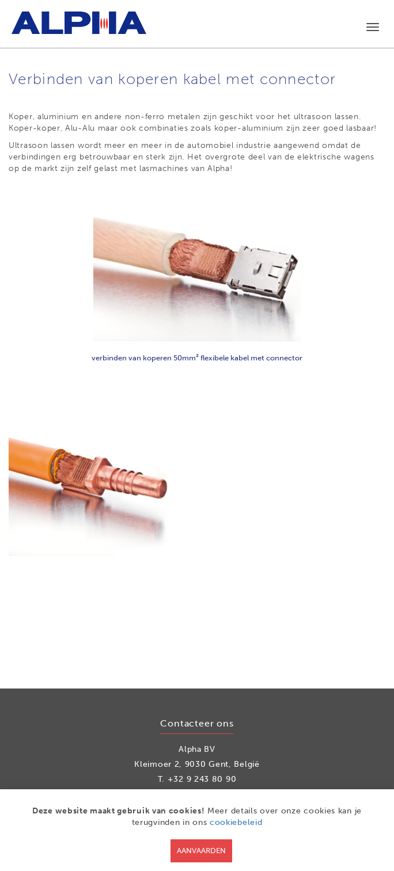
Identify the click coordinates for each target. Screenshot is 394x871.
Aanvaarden (201, 850)
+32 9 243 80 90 (202, 779)
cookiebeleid (236, 822)
